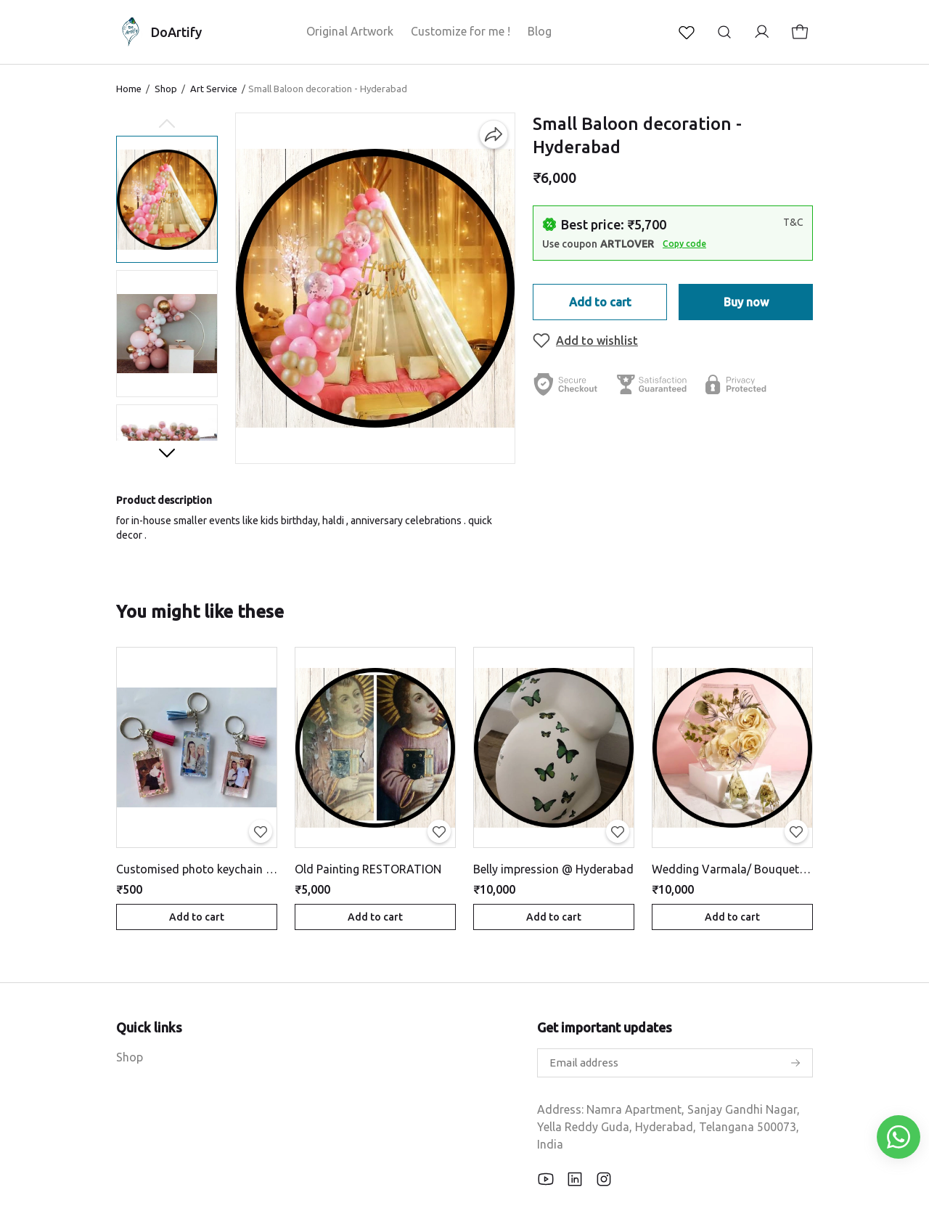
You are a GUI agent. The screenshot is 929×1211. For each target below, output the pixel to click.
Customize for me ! (460, 31)
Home (129, 88)
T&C (793, 222)
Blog (540, 31)
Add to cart (600, 302)
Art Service (213, 88)
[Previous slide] (167, 124)
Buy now (746, 302)
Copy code (684, 243)
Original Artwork (349, 31)
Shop (166, 88)
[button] (167, 199)
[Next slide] (167, 452)
